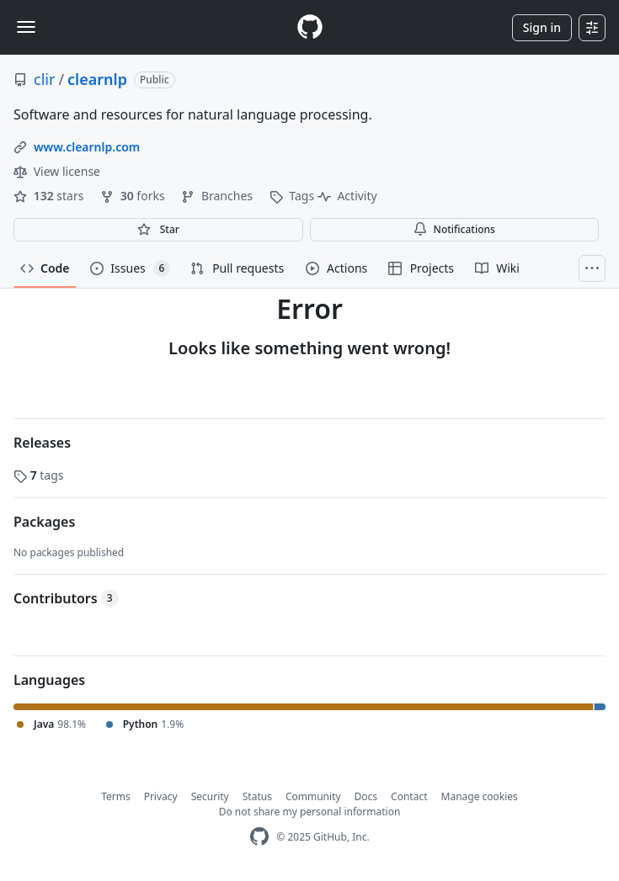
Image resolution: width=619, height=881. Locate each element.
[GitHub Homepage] (259, 836)
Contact (409, 796)
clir (44, 79)
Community (313, 796)
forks (134, 196)
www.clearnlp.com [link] (87, 147)
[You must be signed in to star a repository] (158, 229)
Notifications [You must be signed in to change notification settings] (454, 229)
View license (56, 171)
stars (50, 196)
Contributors (66, 598)
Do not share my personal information (310, 811)
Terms (116, 796)
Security (210, 796)
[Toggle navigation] (26, 27)
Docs (366, 796)
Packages (44, 521)
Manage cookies (479, 796)
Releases (42, 442)
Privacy (161, 796)
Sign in (542, 27)
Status (257, 796)
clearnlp (97, 79)
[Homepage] (309, 27)
